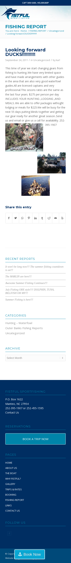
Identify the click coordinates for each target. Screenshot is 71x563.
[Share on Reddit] (49, 218)
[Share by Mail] (55, 218)
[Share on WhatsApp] (22, 218)
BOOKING (10, 494)
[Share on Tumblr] (42, 218)
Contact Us (12, 412)
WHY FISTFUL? (13, 478)
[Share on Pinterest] (29, 218)
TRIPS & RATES (13, 489)
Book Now (32, 554)
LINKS (8, 505)
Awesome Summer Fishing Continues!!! (26, 283)
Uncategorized (41, 60)
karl (58, 60)
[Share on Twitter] (15, 218)
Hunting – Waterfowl (18, 323)
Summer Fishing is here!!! (19, 299)
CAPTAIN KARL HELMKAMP (35, 2)
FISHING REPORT (26, 26)
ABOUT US (11, 468)
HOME (8, 462)
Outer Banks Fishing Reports (24, 328)
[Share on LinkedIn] (35, 218)
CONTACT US (12, 510)
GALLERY (10, 484)
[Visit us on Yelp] (62, 218)
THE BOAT (10, 473)
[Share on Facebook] (8, 218)
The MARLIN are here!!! (18, 276)
